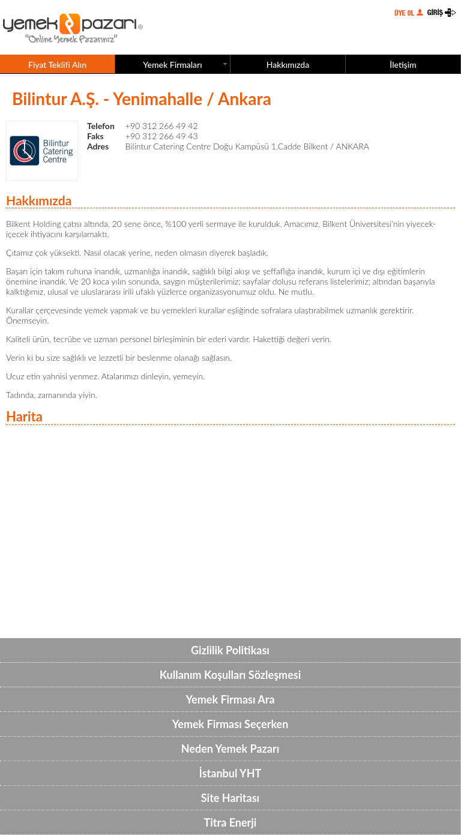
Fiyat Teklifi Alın (57, 64)
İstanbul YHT (230, 773)
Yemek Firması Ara (229, 699)
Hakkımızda (288, 64)
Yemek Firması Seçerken (230, 724)
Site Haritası (230, 797)
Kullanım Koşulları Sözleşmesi (230, 674)
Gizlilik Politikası (230, 650)
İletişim (403, 64)
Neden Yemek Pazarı (230, 748)
